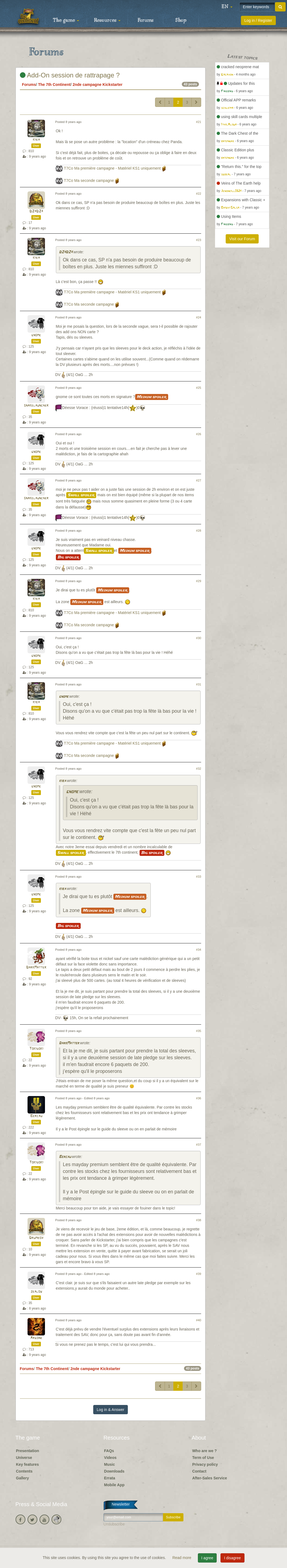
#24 (198, 317)
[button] (227, 7)
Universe (24, 1457)
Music (109, 1464)
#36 (198, 1098)
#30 (198, 638)
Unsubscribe (114, 1524)
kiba (36, 140)
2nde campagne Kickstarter (97, 84)
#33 (198, 876)
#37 (198, 1144)
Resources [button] (107, 20)
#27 (198, 480)
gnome (36, 335)
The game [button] (66, 20)
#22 (198, 193)
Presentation (27, 1451)
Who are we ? (204, 1451)
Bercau (36, 1116)
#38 (198, 1220)
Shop (180, 20)
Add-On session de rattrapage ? (70, 75)
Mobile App (114, 1485)
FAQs (109, 1451)
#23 (198, 240)
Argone (36, 1338)
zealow (36, 1292)
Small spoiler (81, 495)
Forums (145, 20)
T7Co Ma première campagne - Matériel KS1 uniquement (112, 168)
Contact (199, 1471)
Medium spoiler (151, 397)
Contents (24, 1471)
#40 (198, 1320)
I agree (207, 1558)
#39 (198, 1273)
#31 (198, 684)
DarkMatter (36, 967)
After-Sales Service (209, 1478)
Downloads (114, 1471)
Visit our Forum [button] (242, 239)
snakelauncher (36, 406)
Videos (110, 1457)
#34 (198, 949)
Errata (109, 1478)
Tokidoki (36, 1049)
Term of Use (203, 1457)
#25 (198, 387)
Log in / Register (258, 20)
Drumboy (36, 1238)
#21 (198, 122)
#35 (198, 1031)
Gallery (22, 1478)
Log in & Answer (110, 1409)
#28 (198, 530)
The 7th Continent (54, 84)
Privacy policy (205, 1464)
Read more (182, 1557)
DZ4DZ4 (36, 211)
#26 (198, 434)
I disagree (232, 1558)
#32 (198, 768)
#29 (198, 581)
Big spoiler (68, 557)
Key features (27, 1464)
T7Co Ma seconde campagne (89, 180)
